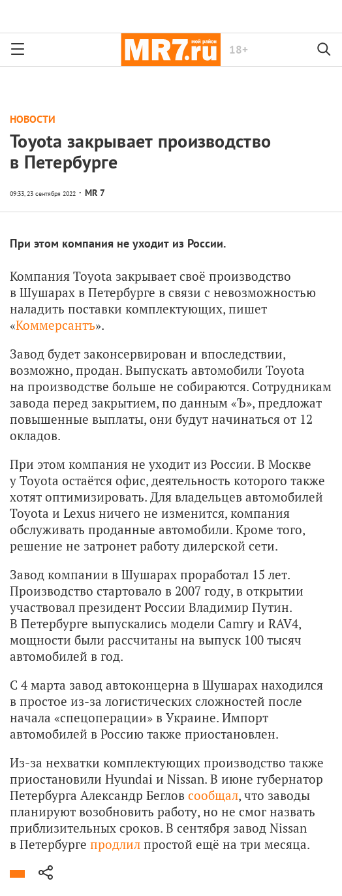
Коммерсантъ (55, 325)
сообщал (213, 795)
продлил (115, 844)
